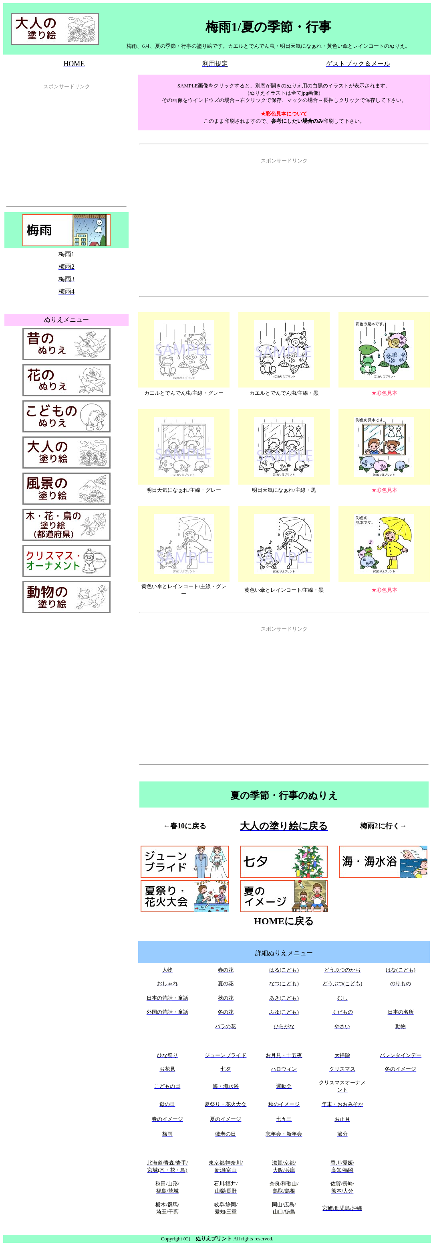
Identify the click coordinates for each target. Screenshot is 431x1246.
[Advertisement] (66, 144)
